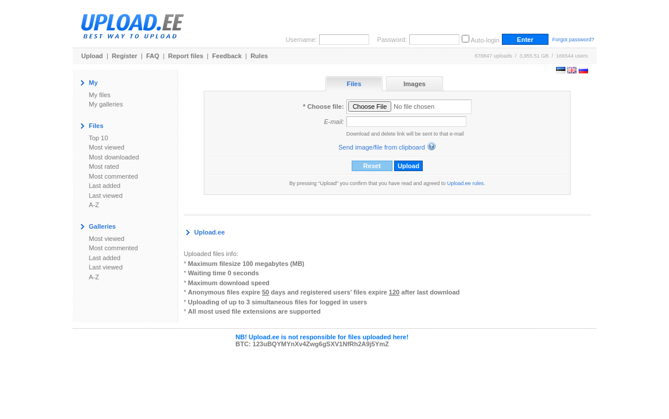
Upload (92, 55)
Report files (186, 55)
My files (100, 94)
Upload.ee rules (465, 183)
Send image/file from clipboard (381, 147)
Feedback (227, 55)
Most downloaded (114, 157)
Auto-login (485, 40)
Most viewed (107, 147)
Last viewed (106, 195)
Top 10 (98, 137)
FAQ (153, 55)
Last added (105, 185)
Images (414, 83)
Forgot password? (573, 39)
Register (124, 55)
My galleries (106, 104)
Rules (259, 55)
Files (353, 83)
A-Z (94, 204)
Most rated (104, 166)
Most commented (113, 176)
